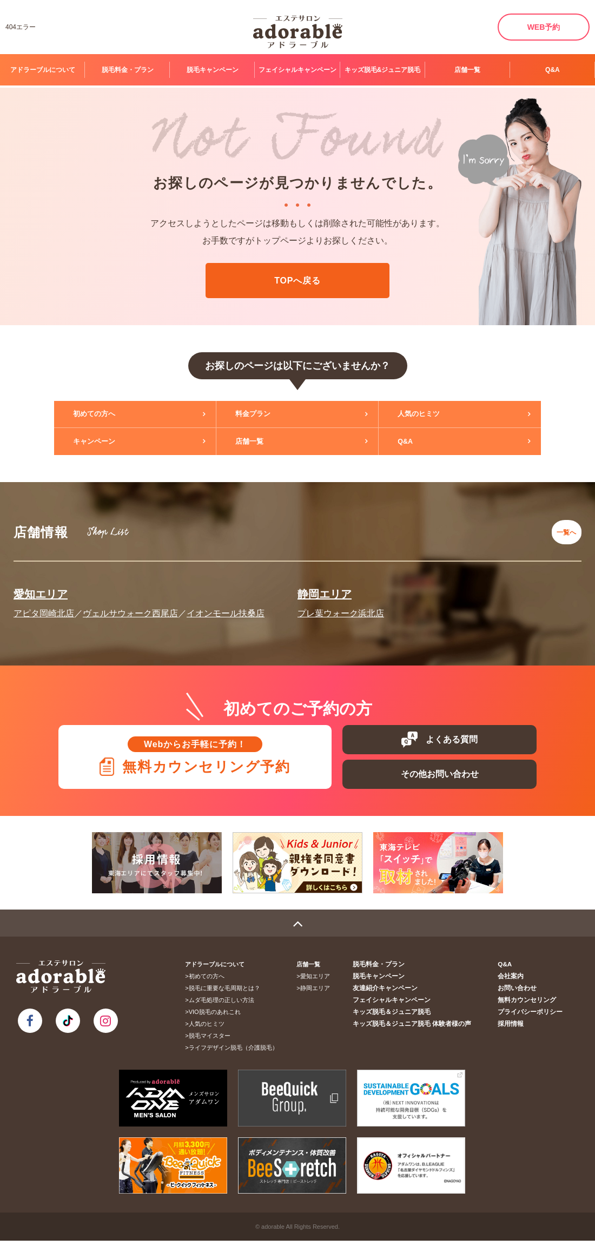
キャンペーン (104, 441)
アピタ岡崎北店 (44, 605)
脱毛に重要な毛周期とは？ (228, 992)
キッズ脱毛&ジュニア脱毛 (383, 70)
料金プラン (262, 414)
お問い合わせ (521, 992)
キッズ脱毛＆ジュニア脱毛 (403, 1016)
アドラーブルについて (42, 70)
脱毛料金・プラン (128, 70)
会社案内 (515, 980)
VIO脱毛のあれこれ (218, 1016)
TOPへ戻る (297, 280)
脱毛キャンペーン (213, 70)
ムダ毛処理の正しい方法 (225, 1004)
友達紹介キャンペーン (397, 992)
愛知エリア (41, 586)
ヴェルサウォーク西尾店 (130, 605)
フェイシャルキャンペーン (297, 70)
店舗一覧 (467, 70)
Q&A (552, 70)
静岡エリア (325, 586)
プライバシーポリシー (533, 1016)
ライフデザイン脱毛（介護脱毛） (237, 1052)
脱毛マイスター (213, 1040)
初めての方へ (104, 414)
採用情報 (515, 1028)
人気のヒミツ (428, 414)
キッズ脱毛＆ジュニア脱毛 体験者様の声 (422, 1028)
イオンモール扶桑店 (226, 605)
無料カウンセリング (530, 1004)
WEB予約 (543, 27)
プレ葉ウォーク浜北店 (341, 605)
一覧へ (562, 528)
